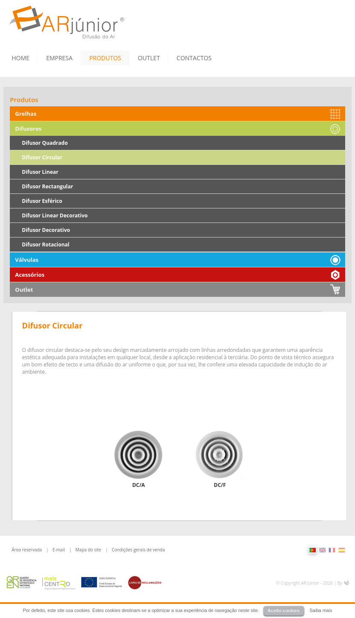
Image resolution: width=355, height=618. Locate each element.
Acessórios (29, 274)
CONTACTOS (194, 58)
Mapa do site (88, 550)
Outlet (24, 289)
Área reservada (27, 550)
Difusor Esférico (42, 201)
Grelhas (25, 113)
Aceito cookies (284, 610)
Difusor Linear (40, 172)
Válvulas (26, 260)
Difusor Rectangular (47, 186)
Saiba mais (321, 610)
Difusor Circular (42, 157)
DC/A (138, 485)
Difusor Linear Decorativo (55, 215)
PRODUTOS (105, 58)
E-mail (59, 550)
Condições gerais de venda (138, 550)
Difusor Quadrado (45, 142)
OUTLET (149, 58)
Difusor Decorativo (46, 230)
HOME (21, 58)
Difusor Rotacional (45, 244)
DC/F (220, 485)
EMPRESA (59, 58)
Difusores (28, 128)
